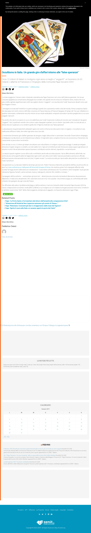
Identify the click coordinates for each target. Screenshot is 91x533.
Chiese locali (34, 87)
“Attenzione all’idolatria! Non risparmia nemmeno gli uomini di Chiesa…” (31, 203)
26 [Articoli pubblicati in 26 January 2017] (45, 429)
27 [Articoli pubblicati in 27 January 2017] (57, 429)
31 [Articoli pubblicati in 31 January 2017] (21, 433)
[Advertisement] (45, 310)
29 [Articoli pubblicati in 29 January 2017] (81, 429)
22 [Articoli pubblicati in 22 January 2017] (81, 426)
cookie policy (72, 8)
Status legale (54, 510)
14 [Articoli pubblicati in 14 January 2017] (69, 422)
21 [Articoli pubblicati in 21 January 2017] (69, 426)
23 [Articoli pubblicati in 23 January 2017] (9, 429)
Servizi (47, 510)
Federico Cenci (23, 87)
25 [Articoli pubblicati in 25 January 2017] (33, 429)
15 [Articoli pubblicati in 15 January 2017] (81, 422)
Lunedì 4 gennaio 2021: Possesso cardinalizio (16, 462)
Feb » (8, 437)
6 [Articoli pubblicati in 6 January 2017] (57, 419)
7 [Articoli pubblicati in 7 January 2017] (69, 419)
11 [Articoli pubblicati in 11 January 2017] (33, 422)
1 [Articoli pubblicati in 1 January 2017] (81, 416)
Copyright (63, 510)
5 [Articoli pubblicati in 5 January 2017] (45, 419)
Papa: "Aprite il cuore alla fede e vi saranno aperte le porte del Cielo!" (30, 208)
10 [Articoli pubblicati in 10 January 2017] (21, 422)
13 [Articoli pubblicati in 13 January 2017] (57, 422)
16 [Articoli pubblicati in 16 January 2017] (9, 426)
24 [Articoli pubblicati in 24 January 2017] (21, 429)
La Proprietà (40, 510)
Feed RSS (46, 445)
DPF (26, 510)
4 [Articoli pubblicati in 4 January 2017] (33, 419)
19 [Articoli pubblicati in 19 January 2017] (45, 426)
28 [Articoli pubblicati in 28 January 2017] (69, 429)
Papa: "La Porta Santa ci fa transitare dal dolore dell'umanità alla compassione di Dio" (36, 201)
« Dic (5, 437)
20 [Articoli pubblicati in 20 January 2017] (57, 426)
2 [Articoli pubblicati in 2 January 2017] (9, 419)
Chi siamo (21, 510)
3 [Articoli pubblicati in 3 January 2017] (21, 419)
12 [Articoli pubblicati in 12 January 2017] (45, 422)
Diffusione (32, 510)
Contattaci (70, 510)
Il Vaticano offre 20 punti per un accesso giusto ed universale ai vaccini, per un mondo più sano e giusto (32, 448)
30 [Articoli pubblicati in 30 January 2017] (9, 433)
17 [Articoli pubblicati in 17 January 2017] (21, 426)
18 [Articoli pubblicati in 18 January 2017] (33, 426)
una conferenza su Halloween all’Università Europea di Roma (29, 167)
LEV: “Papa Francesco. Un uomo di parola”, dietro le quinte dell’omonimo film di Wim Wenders (30, 455)
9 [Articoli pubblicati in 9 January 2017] (9, 422)
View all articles (7, 237)
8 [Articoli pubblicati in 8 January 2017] (81, 419)
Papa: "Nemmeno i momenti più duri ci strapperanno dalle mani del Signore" (33, 206)
